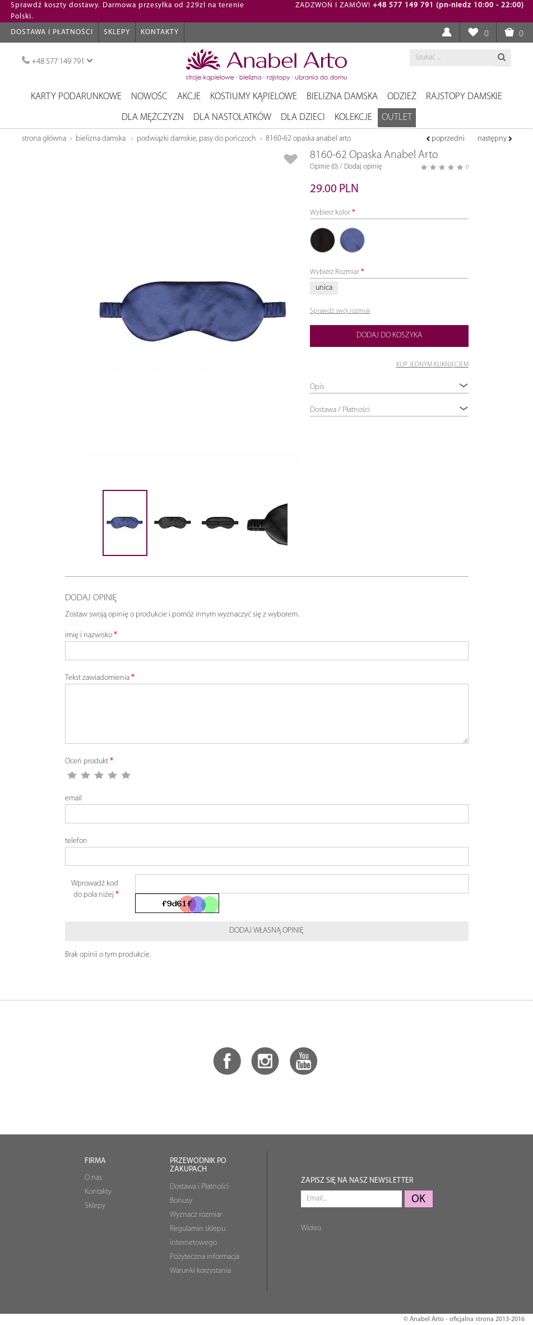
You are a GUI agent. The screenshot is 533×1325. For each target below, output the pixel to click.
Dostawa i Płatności (52, 32)
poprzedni (445, 139)
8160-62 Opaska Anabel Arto (308, 139)
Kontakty (160, 32)
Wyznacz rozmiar (196, 1215)
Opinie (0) (324, 166)
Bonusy (181, 1201)
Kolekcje (353, 117)
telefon (76, 841)
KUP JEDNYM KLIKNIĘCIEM (432, 365)
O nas (93, 1178)
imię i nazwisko (88, 635)
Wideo (311, 1228)
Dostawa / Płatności (389, 409)
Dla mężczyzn (153, 117)
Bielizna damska (342, 96)
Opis (389, 386)
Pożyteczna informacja (204, 1257)
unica (324, 288)
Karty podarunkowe (76, 96)
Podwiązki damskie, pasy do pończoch (196, 139)
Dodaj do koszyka (389, 335)
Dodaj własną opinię (266, 930)
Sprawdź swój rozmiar (340, 311)
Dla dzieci (303, 117)
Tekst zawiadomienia (97, 678)
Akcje (189, 96)
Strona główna (44, 139)
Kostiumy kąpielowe (253, 96)
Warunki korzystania (200, 1271)
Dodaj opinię (363, 166)
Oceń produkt (86, 761)
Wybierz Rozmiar (334, 272)
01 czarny (322, 240)
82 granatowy (352, 240)
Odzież (401, 96)
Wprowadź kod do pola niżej (94, 889)
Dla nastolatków (232, 117)
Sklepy (117, 32)
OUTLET (397, 117)
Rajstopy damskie (464, 96)
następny (495, 139)
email (73, 798)
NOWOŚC (149, 96)
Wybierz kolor (330, 212)
